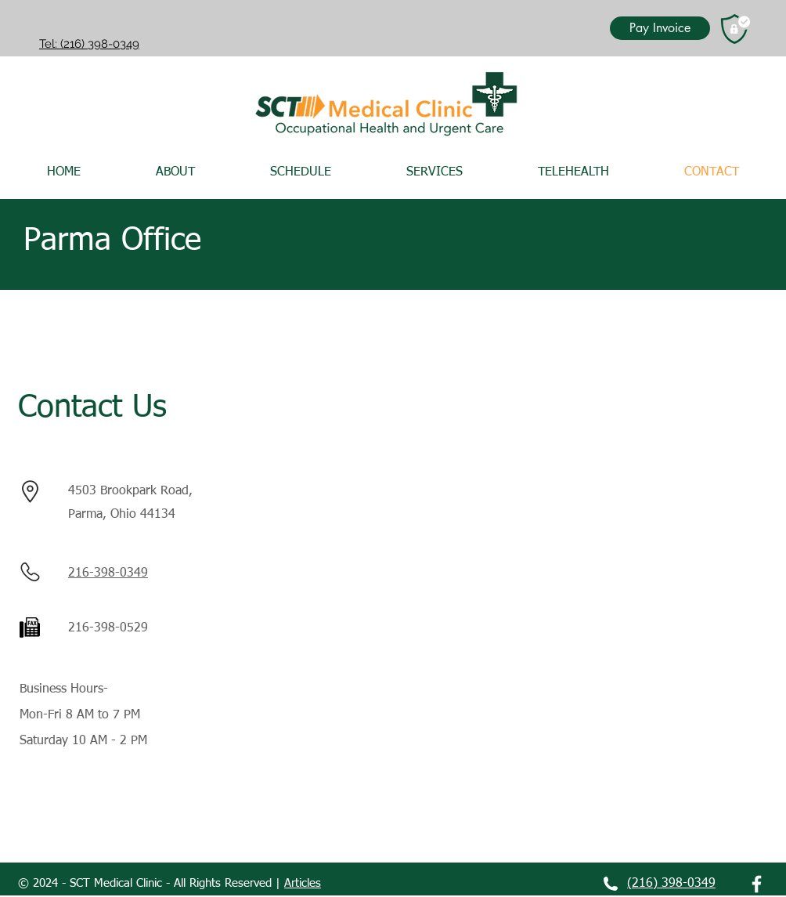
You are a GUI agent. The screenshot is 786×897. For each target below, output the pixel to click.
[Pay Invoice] (660, 28)
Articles (302, 883)
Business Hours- (64, 689)
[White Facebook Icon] (756, 884)
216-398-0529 (108, 628)
